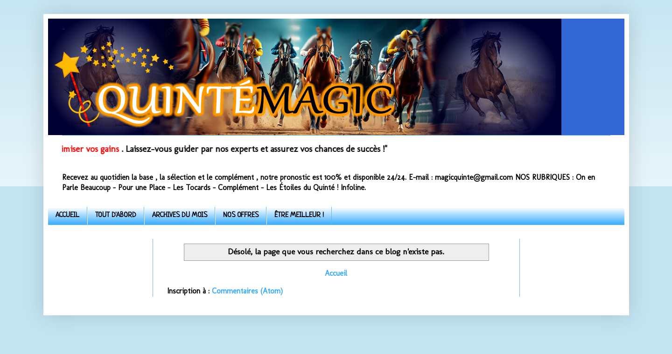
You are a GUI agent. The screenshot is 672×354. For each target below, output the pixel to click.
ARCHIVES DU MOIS (179, 215)
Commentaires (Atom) (247, 290)
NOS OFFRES (241, 215)
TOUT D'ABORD (115, 215)
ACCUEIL (67, 215)
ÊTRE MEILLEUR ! (299, 215)
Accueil (336, 273)
